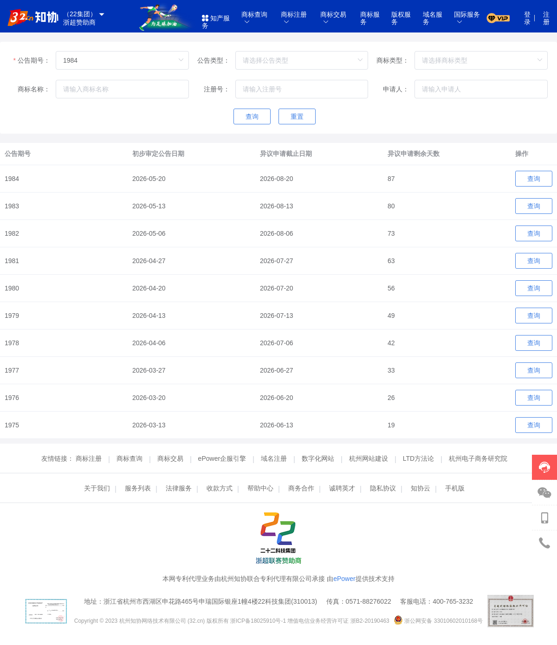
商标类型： (392, 60)
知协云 (420, 488)
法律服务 (179, 488)
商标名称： (34, 89)
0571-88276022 (368, 601)
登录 (527, 18)
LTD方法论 (419, 458)
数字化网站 (319, 458)
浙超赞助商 (79, 22)
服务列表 (138, 488)
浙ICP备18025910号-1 (258, 621)
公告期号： (34, 60)
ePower (344, 578)
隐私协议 (383, 488)
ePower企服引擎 (223, 458)
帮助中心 (260, 488)
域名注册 (275, 458)
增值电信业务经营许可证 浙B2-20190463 (339, 621)
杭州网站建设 (369, 458)
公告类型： (213, 60)
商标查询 (130, 458)
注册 (546, 18)
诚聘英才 (342, 488)
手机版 (455, 488)
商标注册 (90, 458)
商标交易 (171, 458)
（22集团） (84, 14)
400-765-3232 (453, 601)
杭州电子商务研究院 (478, 458)
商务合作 (301, 488)
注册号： (217, 89)
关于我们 (97, 488)
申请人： (396, 89)
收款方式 (220, 488)
